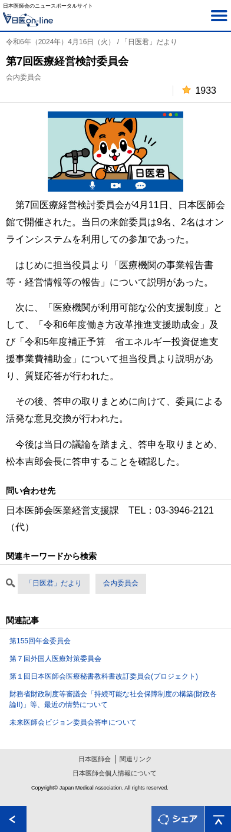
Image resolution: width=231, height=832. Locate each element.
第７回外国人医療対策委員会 (55, 659)
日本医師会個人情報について (114, 773)
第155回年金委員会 (40, 641)
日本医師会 (94, 758)
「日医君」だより (53, 583)
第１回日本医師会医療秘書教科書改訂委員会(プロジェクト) (103, 676)
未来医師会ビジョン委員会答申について (73, 722)
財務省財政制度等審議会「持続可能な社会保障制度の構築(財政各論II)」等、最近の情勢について (113, 699)
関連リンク (136, 758)
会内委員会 (120, 583)
